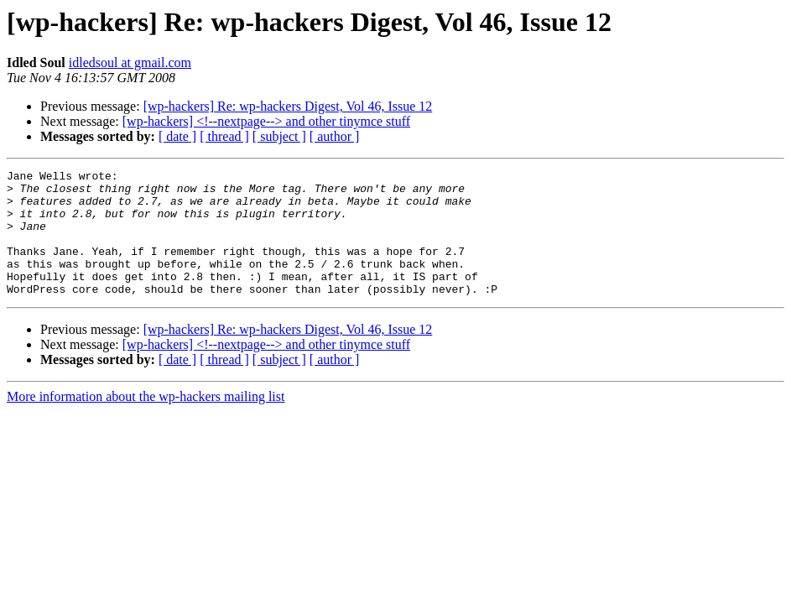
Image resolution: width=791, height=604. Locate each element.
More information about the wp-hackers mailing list (145, 421)
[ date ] (177, 136)
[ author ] (335, 136)
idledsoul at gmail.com (130, 62)
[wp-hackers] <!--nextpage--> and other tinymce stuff (266, 121)
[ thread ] (224, 136)
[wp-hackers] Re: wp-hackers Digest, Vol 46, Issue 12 (288, 106)
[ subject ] (279, 136)
